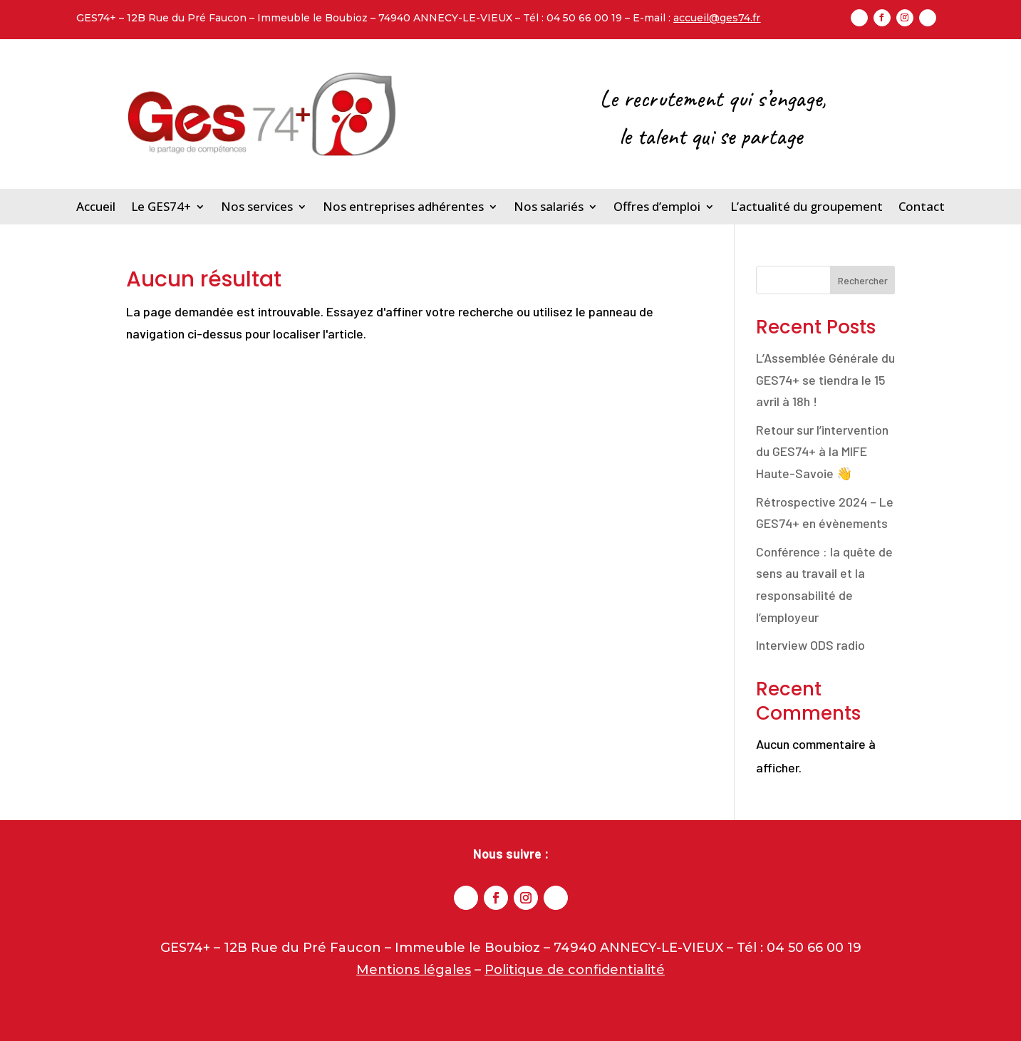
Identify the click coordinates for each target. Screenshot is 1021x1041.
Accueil (95, 206)
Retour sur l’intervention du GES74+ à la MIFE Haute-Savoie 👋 (822, 451)
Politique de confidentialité (574, 970)
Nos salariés (549, 206)
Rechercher (863, 280)
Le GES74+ (161, 206)
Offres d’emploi (656, 206)
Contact (921, 206)
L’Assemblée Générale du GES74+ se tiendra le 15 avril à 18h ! (825, 379)
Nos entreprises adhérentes (403, 206)
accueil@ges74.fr (716, 17)
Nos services (257, 206)
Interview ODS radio (810, 645)
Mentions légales (413, 970)
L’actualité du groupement (806, 206)
